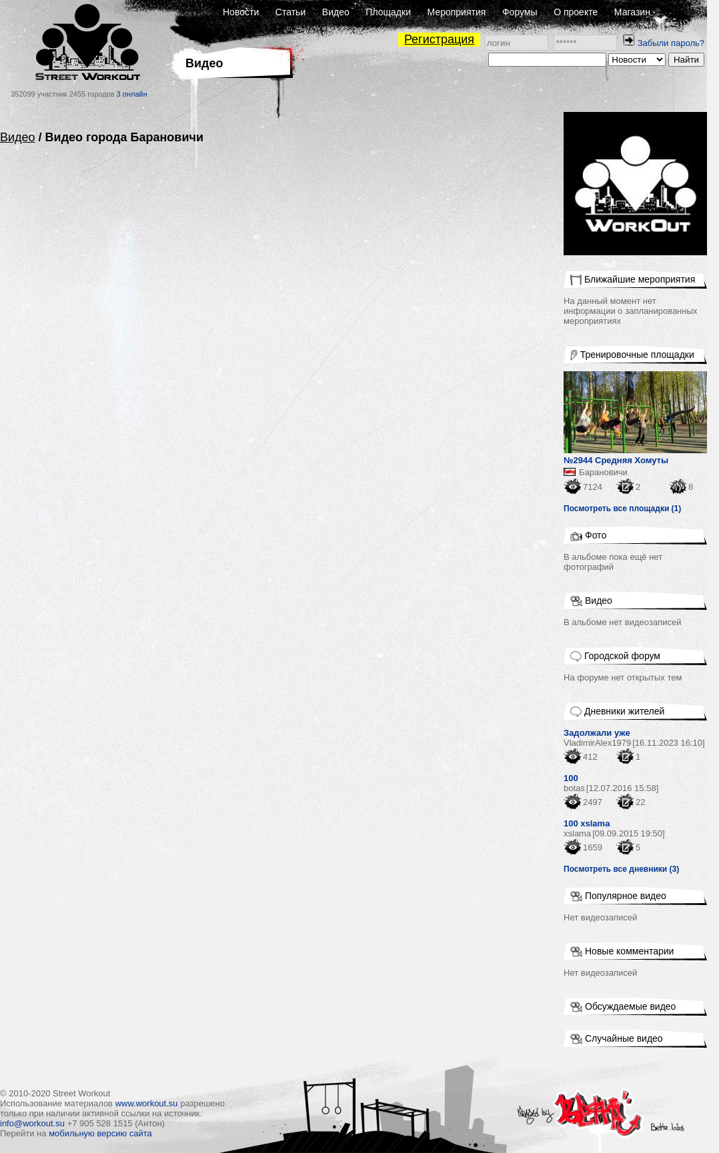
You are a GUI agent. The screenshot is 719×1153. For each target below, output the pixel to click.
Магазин (632, 12)
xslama (577, 833)
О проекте (576, 12)
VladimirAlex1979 (597, 743)
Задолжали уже (597, 733)
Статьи (290, 12)
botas (574, 788)
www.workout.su (146, 1103)
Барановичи (603, 472)
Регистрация (439, 39)
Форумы (520, 12)
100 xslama (587, 823)
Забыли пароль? (671, 43)
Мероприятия (457, 12)
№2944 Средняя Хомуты (616, 460)
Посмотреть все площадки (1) (622, 508)
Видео (335, 12)
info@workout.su (32, 1123)
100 (571, 778)
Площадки (388, 12)
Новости (241, 12)
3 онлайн (132, 94)
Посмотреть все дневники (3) (621, 869)
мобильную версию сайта (100, 1133)
